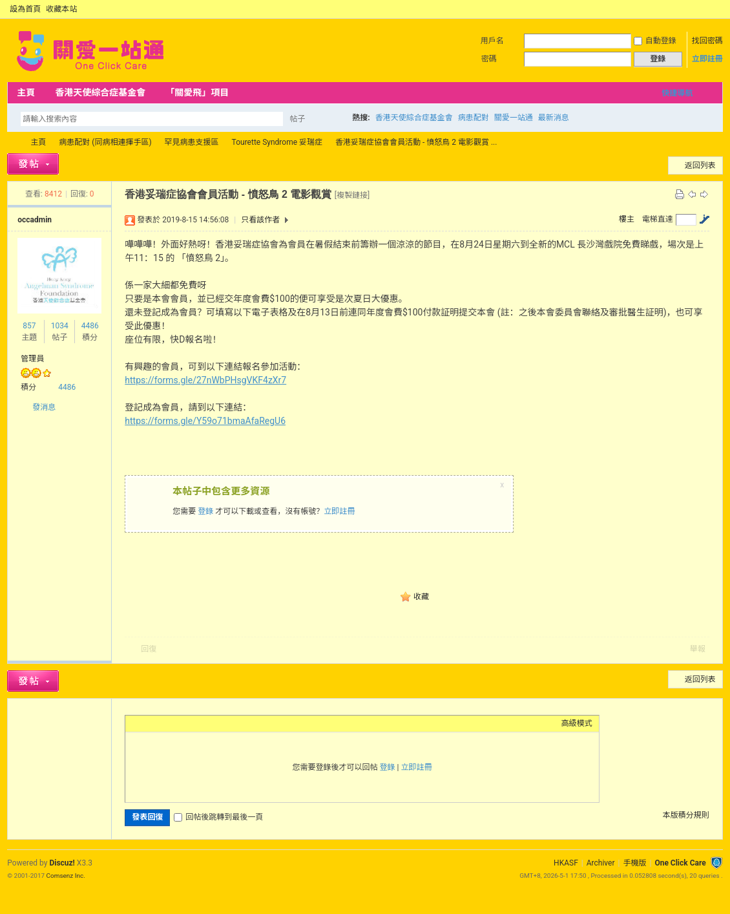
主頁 (26, 92)
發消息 (44, 407)
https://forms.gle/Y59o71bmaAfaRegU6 (205, 421)
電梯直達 (657, 219)
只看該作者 (260, 219)
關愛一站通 (513, 117)
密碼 (489, 58)
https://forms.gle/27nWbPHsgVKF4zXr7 (205, 380)
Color (147, 723)
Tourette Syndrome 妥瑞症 (277, 142)
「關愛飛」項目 (197, 92)
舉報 (697, 649)
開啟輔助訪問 (705, 9)
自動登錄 (655, 40)
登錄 (205, 511)
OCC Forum (12, 142)
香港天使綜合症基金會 (100, 92)
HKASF (566, 862)
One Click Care (679, 862)
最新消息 (553, 117)
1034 (59, 325)
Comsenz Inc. (66, 875)
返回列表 (700, 165)
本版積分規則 (686, 815)
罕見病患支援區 (192, 142)
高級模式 (576, 723)
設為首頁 (25, 9)
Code (212, 723)
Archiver (601, 862)
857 (29, 325)
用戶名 (492, 40)
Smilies (228, 723)
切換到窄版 (715, 9)
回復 (148, 649)
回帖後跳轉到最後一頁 (218, 817)
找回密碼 (707, 40)
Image (164, 723)
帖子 (297, 118)
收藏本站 (61, 9)
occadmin (34, 219)
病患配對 (473, 117)
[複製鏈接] (352, 195)
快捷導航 (677, 93)
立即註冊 (707, 58)
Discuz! (61, 862)
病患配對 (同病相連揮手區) (105, 142)
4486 (90, 325)
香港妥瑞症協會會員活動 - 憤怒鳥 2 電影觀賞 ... (416, 142)
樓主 (626, 219)
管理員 (32, 358)
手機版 (634, 862)
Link (180, 723)
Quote (196, 723)
